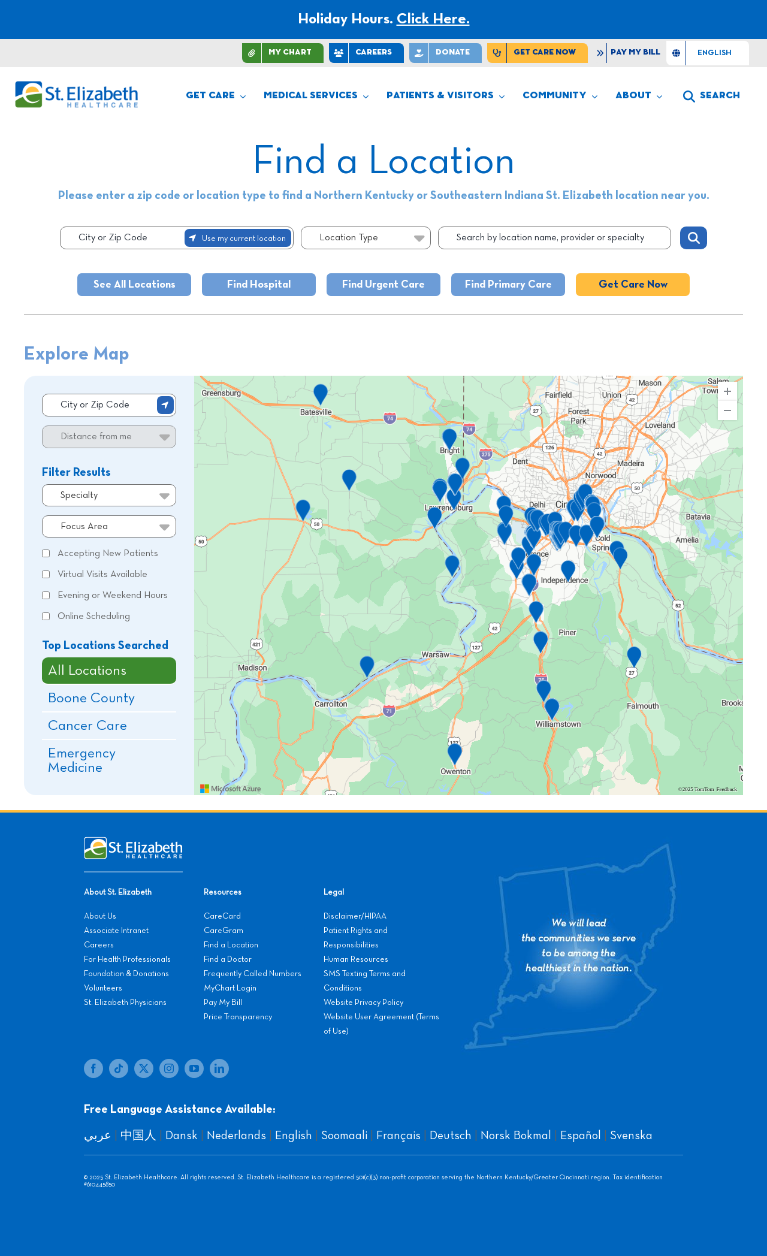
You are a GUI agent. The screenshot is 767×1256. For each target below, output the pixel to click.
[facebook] (93, 1068)
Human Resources (356, 959)
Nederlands (236, 1136)
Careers (99, 945)
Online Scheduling (94, 616)
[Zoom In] (727, 391)
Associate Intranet (116, 930)
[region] (468, 585)
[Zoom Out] (727, 410)
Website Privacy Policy (363, 1002)
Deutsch (451, 1136)
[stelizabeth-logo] (76, 86)
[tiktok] (118, 1068)
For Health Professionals (127, 959)
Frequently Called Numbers (252, 974)
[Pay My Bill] (629, 53)
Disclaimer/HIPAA (355, 916)
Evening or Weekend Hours (113, 595)
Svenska (631, 1136)
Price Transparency (238, 1017)
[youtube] (194, 1068)
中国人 (138, 1136)
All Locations (87, 670)
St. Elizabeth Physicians (125, 1002)
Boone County (91, 698)
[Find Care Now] (537, 53)
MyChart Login (230, 988)
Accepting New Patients (108, 553)
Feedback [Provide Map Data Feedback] (727, 789)
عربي (97, 1136)
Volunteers (103, 988)
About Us (100, 916)
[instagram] (169, 1068)
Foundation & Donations (126, 974)
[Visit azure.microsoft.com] (230, 788)
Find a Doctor (228, 959)
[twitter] (143, 1068)
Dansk (181, 1136)
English (293, 1136)
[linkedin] (219, 1068)
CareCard (222, 916)
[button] (711, 96)
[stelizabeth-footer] (133, 843)
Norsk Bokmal (516, 1136)
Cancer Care (87, 725)
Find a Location (231, 945)
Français (398, 1136)
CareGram (223, 930)
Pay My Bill (223, 1002)
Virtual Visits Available (102, 574)
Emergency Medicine (82, 760)
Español (580, 1136)
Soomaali (344, 1136)
